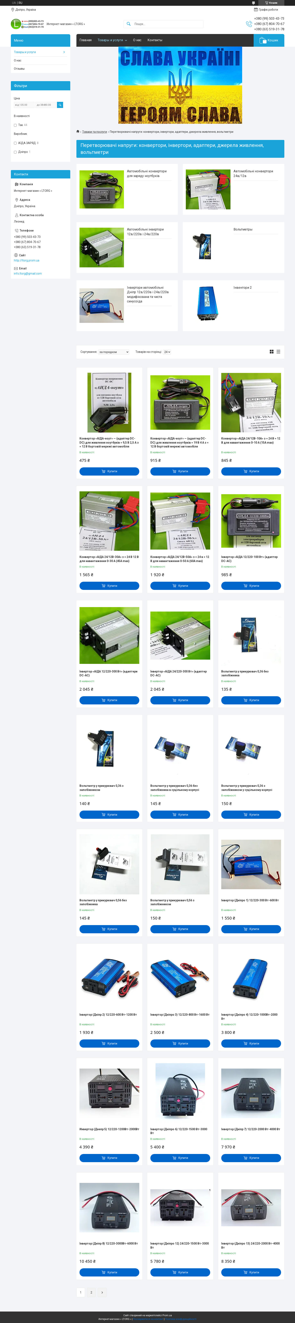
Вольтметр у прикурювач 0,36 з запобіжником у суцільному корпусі (246, 788)
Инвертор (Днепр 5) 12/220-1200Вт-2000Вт (109, 1129)
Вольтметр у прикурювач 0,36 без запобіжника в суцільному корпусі (174, 788)
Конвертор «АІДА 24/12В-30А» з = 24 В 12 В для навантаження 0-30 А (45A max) (109, 559)
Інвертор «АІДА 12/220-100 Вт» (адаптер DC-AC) (249, 559)
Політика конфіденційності (180, 1319)
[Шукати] (129, 24)
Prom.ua (167, 1315)
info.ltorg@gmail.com (28, 273)
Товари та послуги (94, 131)
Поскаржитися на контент (148, 1319)
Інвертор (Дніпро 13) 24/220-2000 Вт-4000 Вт (250, 1245)
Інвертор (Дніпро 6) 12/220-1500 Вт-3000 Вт (178, 1131)
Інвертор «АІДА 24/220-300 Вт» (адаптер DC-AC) (178, 673)
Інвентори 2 (243, 288)
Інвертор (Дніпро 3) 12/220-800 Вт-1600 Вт (180, 1014)
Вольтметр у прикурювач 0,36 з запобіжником (101, 788)
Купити (112, 471)
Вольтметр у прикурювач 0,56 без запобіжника (103, 902)
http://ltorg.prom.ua (26, 260)
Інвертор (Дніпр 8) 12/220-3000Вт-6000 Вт (108, 1243)
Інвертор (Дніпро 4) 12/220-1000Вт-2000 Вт (249, 1016)
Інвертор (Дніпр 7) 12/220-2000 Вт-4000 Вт (250, 1129)
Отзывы (19, 68)
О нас (137, 40)
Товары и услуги (110, 40)
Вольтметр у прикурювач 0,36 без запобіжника (245, 673)
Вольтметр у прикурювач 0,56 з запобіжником (172, 902)
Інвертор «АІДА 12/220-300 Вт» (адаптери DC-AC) (108, 673)
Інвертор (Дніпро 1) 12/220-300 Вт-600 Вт (250, 900)
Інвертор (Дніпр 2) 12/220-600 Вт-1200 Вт (108, 1014)
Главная (85, 40)
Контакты (155, 40)
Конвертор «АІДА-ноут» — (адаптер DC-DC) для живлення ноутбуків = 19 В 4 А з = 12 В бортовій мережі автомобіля (179, 442)
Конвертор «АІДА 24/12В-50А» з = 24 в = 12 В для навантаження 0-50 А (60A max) (179, 559)
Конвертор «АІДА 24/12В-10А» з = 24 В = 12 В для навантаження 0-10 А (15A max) (250, 440)
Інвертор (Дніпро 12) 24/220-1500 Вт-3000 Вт (179, 1245)
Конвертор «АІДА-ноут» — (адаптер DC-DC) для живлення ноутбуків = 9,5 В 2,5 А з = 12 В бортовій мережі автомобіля (109, 442)
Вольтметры (243, 229)
